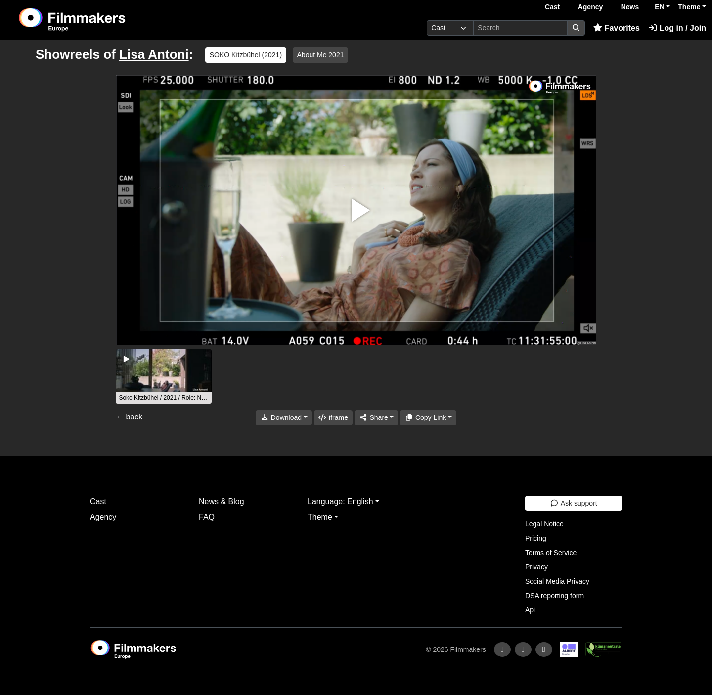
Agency (590, 7)
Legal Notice (544, 524)
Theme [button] (689, 7)
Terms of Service (551, 552)
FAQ (207, 517)
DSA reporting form (554, 596)
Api (530, 610)
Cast (552, 7)
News (630, 7)
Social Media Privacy (557, 581)
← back (129, 417)
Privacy (536, 567)
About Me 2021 (320, 55)
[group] (164, 376)
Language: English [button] (340, 501)
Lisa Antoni (154, 54)
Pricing (535, 538)
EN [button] (659, 7)
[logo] (97, 20)
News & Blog (221, 501)
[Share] (376, 417)
